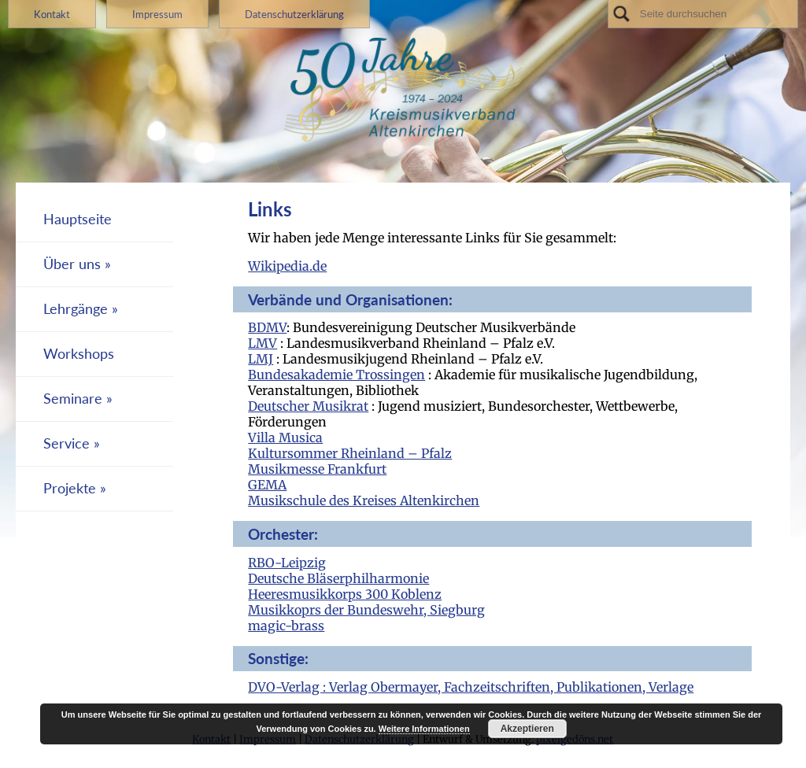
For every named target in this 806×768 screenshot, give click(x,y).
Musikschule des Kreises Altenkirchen (363, 500)
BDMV (267, 327)
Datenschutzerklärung (294, 14)
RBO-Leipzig (287, 562)
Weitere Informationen (424, 728)
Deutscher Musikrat (308, 406)
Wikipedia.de (287, 266)
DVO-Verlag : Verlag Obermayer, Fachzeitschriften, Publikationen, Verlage (470, 687)
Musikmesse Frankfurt (317, 469)
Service (66, 443)
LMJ (260, 359)
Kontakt (52, 14)
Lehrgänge (75, 309)
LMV (262, 343)
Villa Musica (285, 437)
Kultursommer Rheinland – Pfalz (350, 453)
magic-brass (286, 625)
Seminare (72, 398)
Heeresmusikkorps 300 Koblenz (345, 594)
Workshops (78, 353)
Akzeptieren (527, 728)
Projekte (69, 488)
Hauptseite (77, 219)
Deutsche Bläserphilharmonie (338, 578)
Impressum (157, 14)
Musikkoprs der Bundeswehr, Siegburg (366, 610)
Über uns (72, 264)
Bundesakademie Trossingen (336, 374)
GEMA (267, 485)
